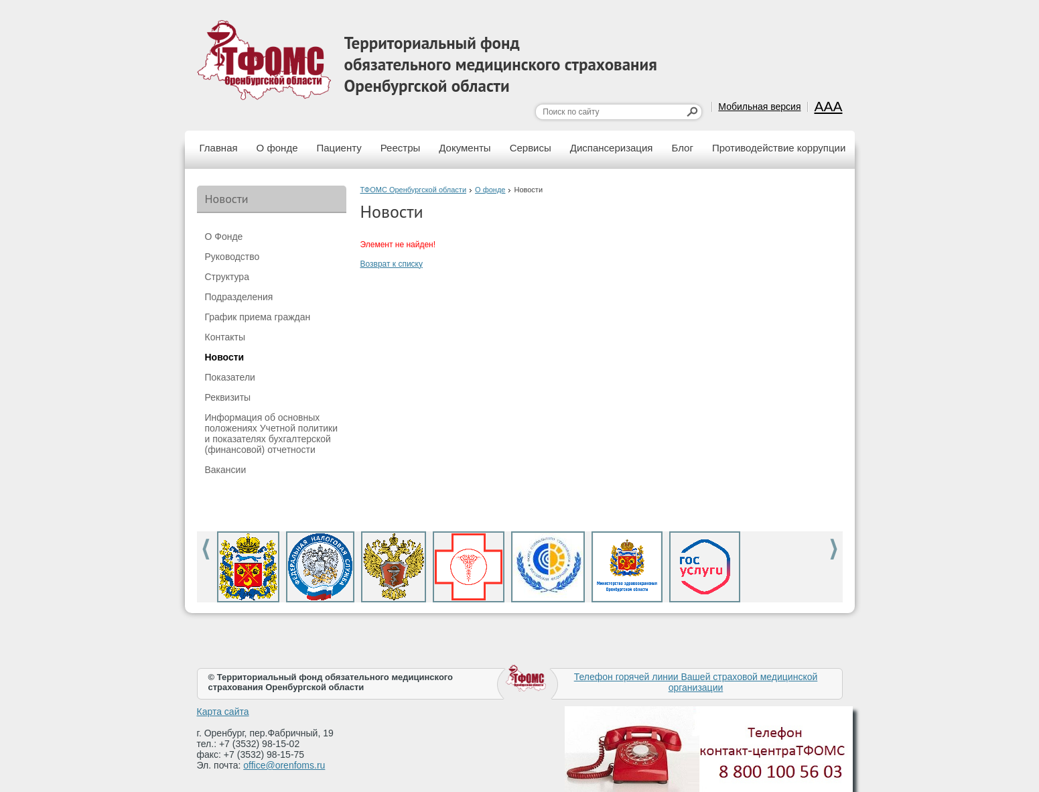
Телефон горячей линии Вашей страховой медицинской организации (696, 682)
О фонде (277, 147)
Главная (219, 147)
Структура (227, 276)
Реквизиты (228, 397)
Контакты (225, 337)
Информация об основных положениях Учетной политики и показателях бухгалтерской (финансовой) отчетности (271, 433)
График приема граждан (258, 317)
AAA (828, 106)
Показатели (230, 377)
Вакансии (226, 469)
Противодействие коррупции (778, 147)
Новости (225, 357)
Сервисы (530, 147)
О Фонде (224, 236)
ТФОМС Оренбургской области (413, 190)
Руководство (232, 256)
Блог (682, 147)
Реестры (400, 147)
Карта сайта (223, 711)
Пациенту (339, 147)
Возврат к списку (391, 264)
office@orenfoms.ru (284, 765)
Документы (464, 147)
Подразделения (239, 296)
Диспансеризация (611, 147)
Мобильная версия (759, 106)
